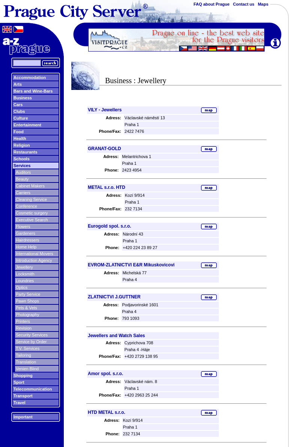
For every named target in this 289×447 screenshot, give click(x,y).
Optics (21, 287)
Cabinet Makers (30, 186)
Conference (26, 206)
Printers (23, 321)
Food (19, 131)
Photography (27, 314)
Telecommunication (33, 389)
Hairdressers (27, 240)
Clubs (19, 111)
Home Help (26, 247)
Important (23, 417)
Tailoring (23, 355)
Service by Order (31, 341)
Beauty (22, 179)
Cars (18, 104)
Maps (263, 4)
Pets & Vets (26, 308)
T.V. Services (27, 348)
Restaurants (26, 152)
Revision (24, 328)
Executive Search (32, 219)
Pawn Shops (27, 301)
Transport (23, 396)
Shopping (23, 375)
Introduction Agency (34, 260)
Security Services (32, 335)
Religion (22, 145)
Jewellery (24, 267)
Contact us (243, 4)
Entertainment (27, 125)
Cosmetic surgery (32, 213)
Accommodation (30, 77)
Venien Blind (27, 368)
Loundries (25, 280)
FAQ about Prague (212, 4)
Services (22, 165)
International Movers (34, 253)
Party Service (28, 294)
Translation (26, 362)
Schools (22, 159)
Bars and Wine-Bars (33, 91)
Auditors (23, 172)
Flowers (23, 226)
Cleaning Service (31, 199)
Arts (18, 84)
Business (23, 98)
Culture (21, 118)
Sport (19, 382)
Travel (20, 402)
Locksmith (25, 274)
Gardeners (25, 233)
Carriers (23, 192)
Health (20, 138)
